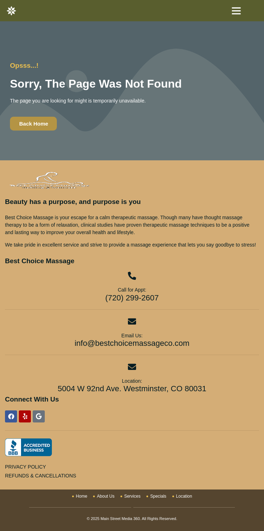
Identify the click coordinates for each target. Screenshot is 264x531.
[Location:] (132, 367)
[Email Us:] (132, 321)
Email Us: (132, 335)
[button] (236, 10)
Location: (132, 381)
